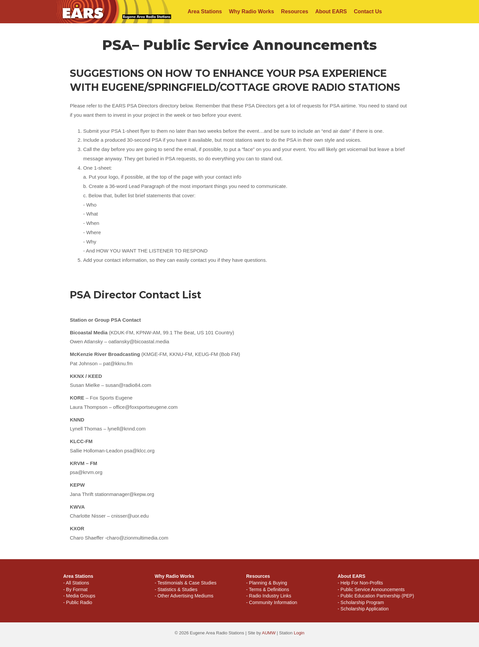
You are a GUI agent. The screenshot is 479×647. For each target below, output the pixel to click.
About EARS (331, 11)
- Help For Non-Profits (360, 582)
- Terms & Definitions (267, 589)
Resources (294, 11)
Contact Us (368, 11)
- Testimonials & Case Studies (186, 582)
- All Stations (76, 582)
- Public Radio (77, 602)
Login (299, 632)
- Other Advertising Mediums (184, 595)
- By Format (75, 589)
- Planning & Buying (266, 582)
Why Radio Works (251, 11)
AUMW (268, 632)
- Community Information (271, 602)
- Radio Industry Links (268, 595)
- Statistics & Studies (176, 589)
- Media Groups (79, 595)
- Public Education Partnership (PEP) (376, 595)
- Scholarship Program (361, 602)
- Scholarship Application (363, 608)
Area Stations (205, 11)
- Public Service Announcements (371, 589)
